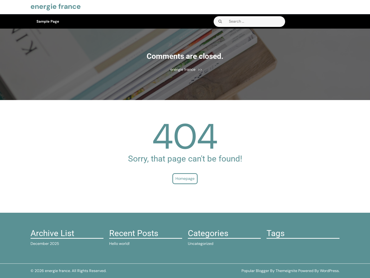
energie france (56, 6)
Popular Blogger (255, 270)
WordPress (329, 270)
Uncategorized (200, 243)
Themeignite (286, 270)
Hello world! (119, 243)
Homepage (185, 178)
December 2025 (45, 243)
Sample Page (47, 21)
